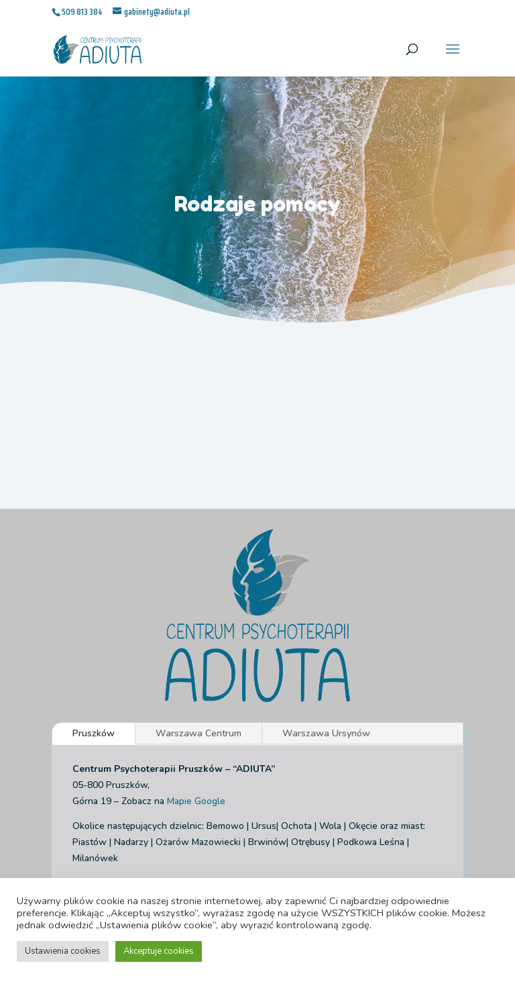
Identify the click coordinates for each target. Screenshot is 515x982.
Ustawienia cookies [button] (63, 951)
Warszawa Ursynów (326, 733)
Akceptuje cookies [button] (158, 951)
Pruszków (93, 733)
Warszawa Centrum (198, 733)
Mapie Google (196, 801)
